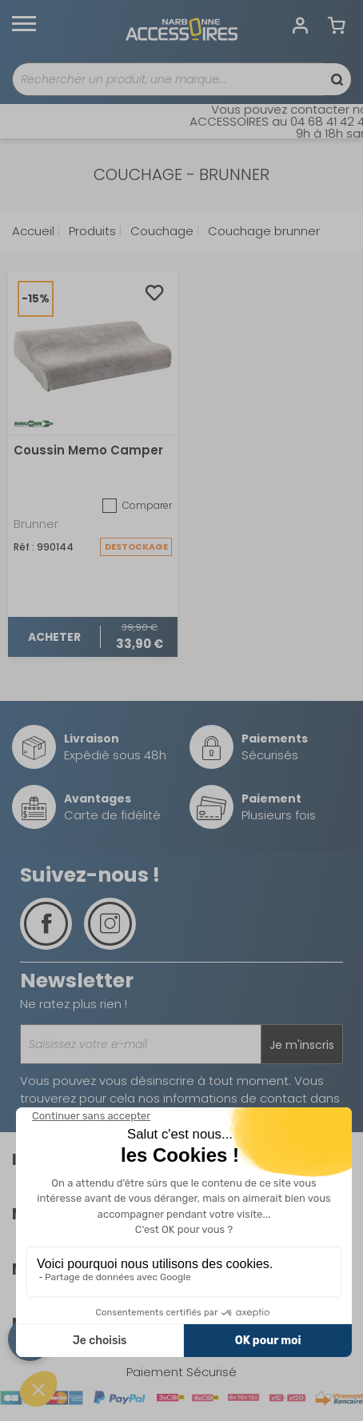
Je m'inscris (301, 1045)
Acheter (54, 637)
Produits (91, 230)
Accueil (33, 230)
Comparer (137, 505)
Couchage (160, 230)
